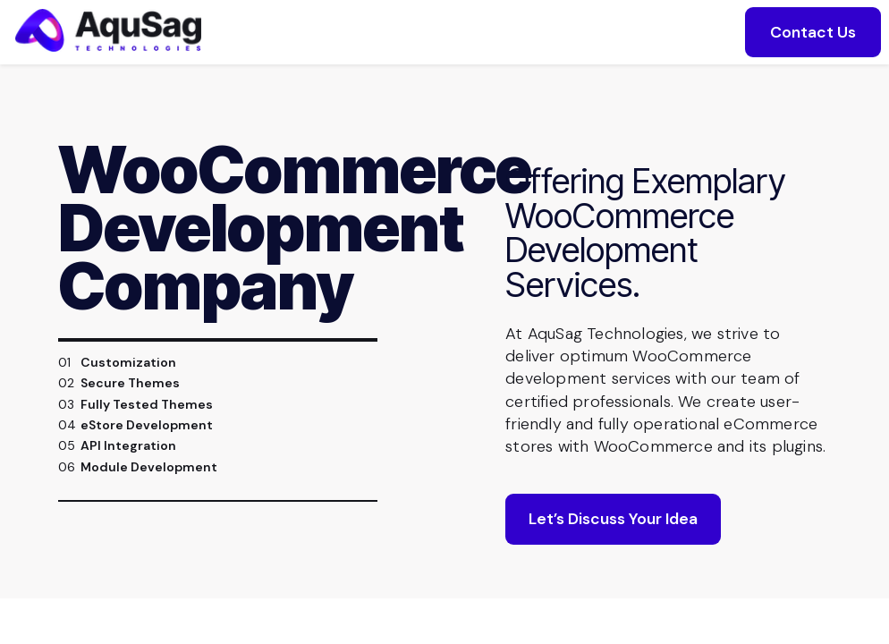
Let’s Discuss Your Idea (613, 540)
